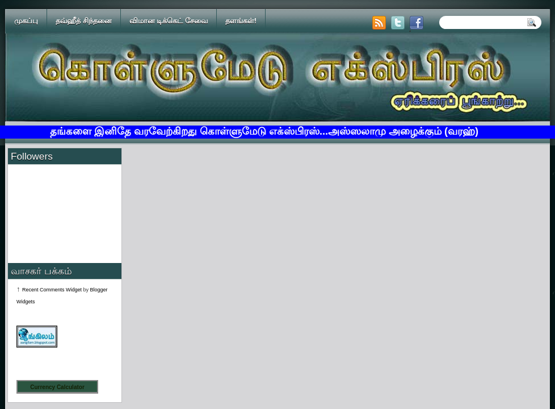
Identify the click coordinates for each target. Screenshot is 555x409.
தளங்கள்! (241, 20)
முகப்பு (26, 20)
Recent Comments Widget (52, 290)
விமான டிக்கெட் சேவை (168, 20)
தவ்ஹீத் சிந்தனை (84, 20)
